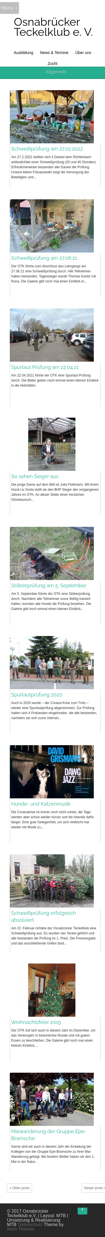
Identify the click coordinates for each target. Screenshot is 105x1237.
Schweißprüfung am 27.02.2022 (47, 149)
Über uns (83, 52)
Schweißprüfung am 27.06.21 (44, 258)
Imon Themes (20, 1229)
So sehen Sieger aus (34, 476)
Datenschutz (30, 1224)
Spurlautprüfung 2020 (36, 695)
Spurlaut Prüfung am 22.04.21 (45, 367)
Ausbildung (23, 52)
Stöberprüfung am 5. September (48, 585)
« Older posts (19, 1188)
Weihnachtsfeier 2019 (36, 1022)
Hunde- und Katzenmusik (41, 804)
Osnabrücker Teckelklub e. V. (53, 26)
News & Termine (54, 52)
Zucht (52, 63)
